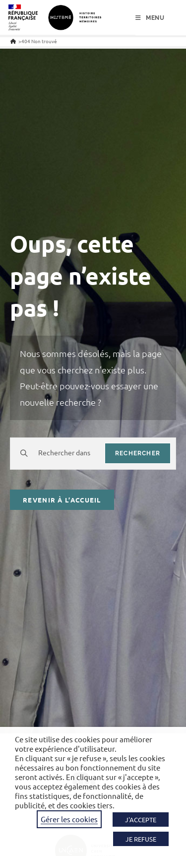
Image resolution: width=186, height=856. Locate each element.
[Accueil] (13, 41)
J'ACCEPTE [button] (140, 819)
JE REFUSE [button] (140, 839)
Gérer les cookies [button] (69, 819)
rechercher (137, 453)
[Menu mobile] (150, 17)
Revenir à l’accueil (62, 500)
